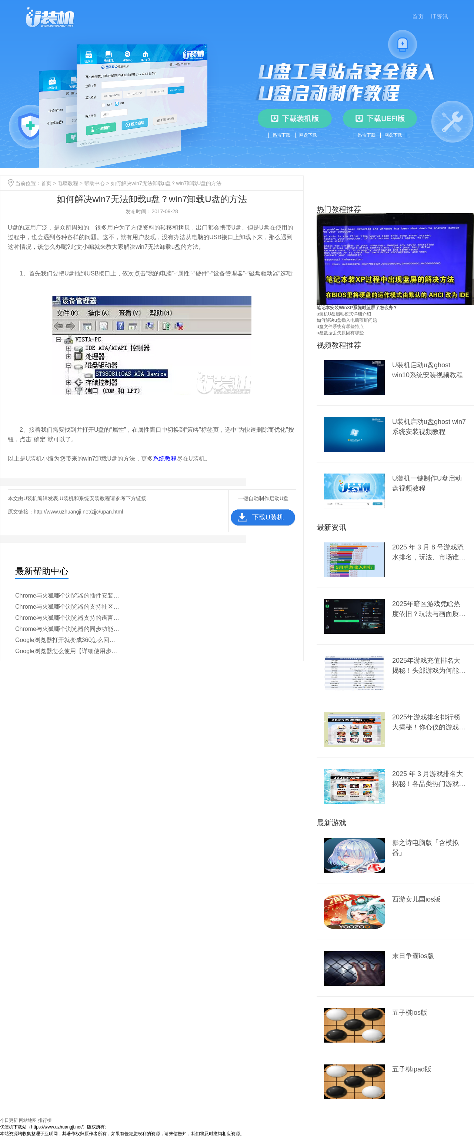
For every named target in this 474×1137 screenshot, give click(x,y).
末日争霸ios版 (413, 956)
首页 (418, 16)
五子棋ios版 (409, 1012)
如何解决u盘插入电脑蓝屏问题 (347, 320)
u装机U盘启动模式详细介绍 (344, 314)
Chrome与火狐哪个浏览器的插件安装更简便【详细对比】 (68, 595)
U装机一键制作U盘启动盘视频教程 (427, 483)
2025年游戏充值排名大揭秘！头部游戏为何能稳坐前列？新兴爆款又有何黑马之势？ (428, 665)
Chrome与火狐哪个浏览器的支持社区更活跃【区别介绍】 (68, 606)
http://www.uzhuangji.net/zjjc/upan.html (78, 512)
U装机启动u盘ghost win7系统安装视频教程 (429, 426)
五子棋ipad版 (411, 1069)
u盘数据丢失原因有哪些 (340, 332)
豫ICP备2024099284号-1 (131, 1127)
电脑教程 (67, 183)
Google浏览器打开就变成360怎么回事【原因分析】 (68, 640)
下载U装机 (268, 517)
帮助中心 (94, 183)
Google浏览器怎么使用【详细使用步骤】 (68, 651)
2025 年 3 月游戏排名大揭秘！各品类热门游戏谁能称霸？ (428, 778)
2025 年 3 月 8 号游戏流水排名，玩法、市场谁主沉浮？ (428, 552)
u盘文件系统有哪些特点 (340, 326)
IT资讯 (439, 16)
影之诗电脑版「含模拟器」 (425, 847)
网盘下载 (308, 135)
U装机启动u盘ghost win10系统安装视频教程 (427, 370)
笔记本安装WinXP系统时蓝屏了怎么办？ (357, 307)
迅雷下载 (281, 135)
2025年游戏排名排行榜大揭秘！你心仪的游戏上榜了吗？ (428, 722)
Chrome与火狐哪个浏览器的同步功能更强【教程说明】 (68, 629)
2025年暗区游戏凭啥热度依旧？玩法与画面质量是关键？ (428, 609)
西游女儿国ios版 (416, 899)
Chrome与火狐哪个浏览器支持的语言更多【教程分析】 (68, 618)
